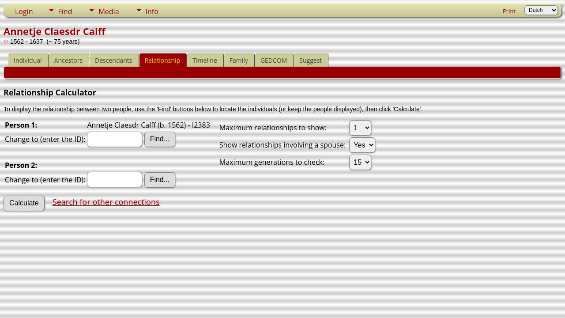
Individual (28, 60)
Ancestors (68, 60)
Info (152, 11)
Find (65, 11)
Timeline (204, 60)
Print (509, 11)
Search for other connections (106, 202)
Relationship (163, 60)
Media (108, 11)
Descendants (113, 60)
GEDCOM (273, 60)
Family (239, 60)
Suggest (310, 60)
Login (24, 11)
